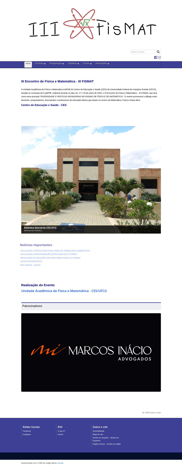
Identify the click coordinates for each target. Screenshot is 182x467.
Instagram (27, 434)
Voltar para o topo (151, 412)
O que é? (61, 431)
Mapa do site (98, 434)
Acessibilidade (98, 431)
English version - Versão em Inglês (107, 444)
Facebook (27, 431)
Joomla (60, 463)
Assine (60, 434)
